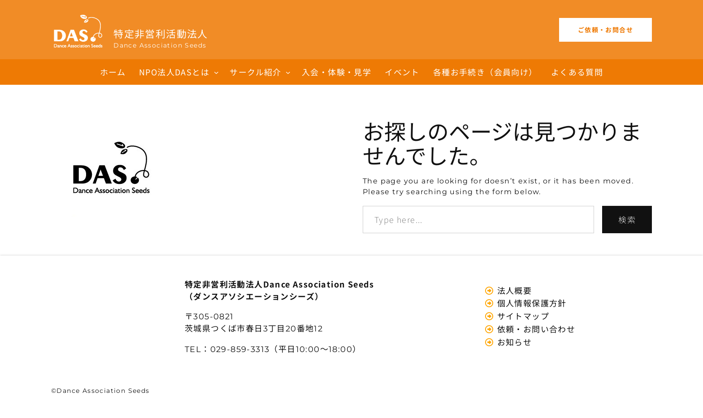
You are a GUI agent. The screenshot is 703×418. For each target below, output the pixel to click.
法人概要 (513, 290)
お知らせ (513, 342)
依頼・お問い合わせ (535, 329)
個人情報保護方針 (531, 303)
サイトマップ (522, 316)
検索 (627, 219)
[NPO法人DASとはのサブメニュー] (216, 72)
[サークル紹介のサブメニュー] (288, 72)
